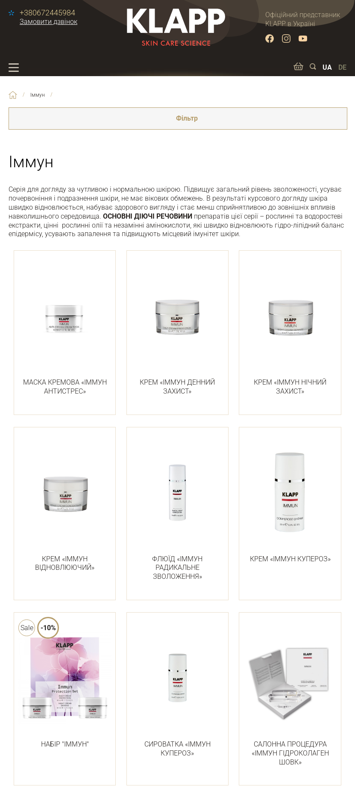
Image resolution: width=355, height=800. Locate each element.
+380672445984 (47, 13)
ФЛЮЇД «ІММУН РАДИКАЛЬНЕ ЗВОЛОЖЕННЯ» (177, 509)
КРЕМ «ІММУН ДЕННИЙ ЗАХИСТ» (177, 328)
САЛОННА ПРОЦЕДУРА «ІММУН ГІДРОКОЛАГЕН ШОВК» (290, 694)
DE (342, 67)
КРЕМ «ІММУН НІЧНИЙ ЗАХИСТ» (290, 328)
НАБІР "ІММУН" (64, 685)
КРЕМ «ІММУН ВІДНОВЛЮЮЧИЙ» (64, 504)
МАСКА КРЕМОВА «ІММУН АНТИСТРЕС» (64, 328)
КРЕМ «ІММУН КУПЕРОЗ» (290, 500)
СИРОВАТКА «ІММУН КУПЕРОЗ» (177, 689)
